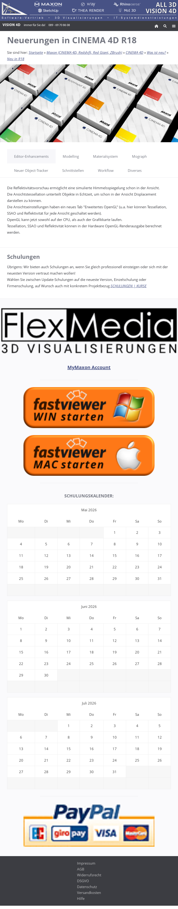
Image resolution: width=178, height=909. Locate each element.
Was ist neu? (156, 52)
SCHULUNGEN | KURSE (129, 285)
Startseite (36, 52)
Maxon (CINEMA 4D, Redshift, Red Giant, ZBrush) (84, 52)
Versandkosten (89, 892)
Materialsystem (105, 156)
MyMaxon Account (89, 367)
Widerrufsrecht (89, 875)
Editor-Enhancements (31, 156)
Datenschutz (87, 886)
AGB (80, 869)
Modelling (71, 156)
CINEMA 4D (134, 52)
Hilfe (81, 898)
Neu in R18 (15, 58)
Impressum (86, 863)
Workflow (106, 170)
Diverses (135, 170)
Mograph (139, 156)
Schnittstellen (73, 170)
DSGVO (83, 880)
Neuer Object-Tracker (31, 170)
